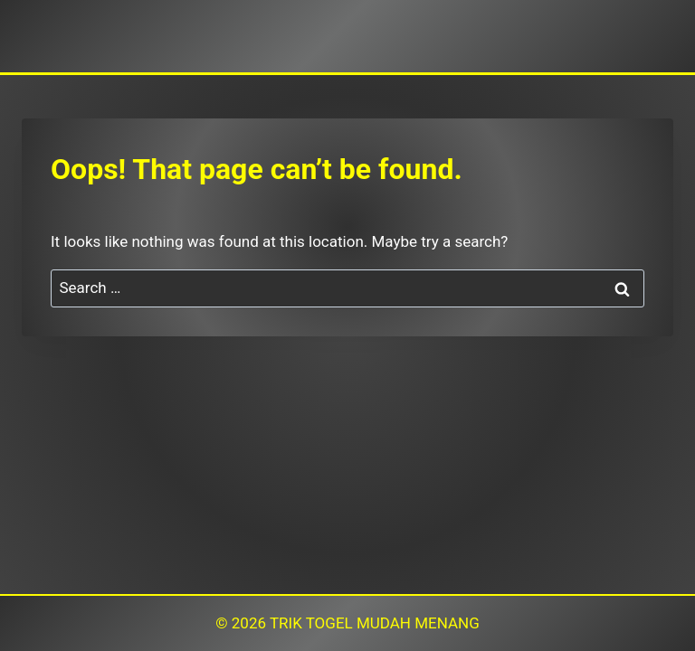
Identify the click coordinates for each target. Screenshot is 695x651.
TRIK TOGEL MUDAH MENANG (375, 623)
